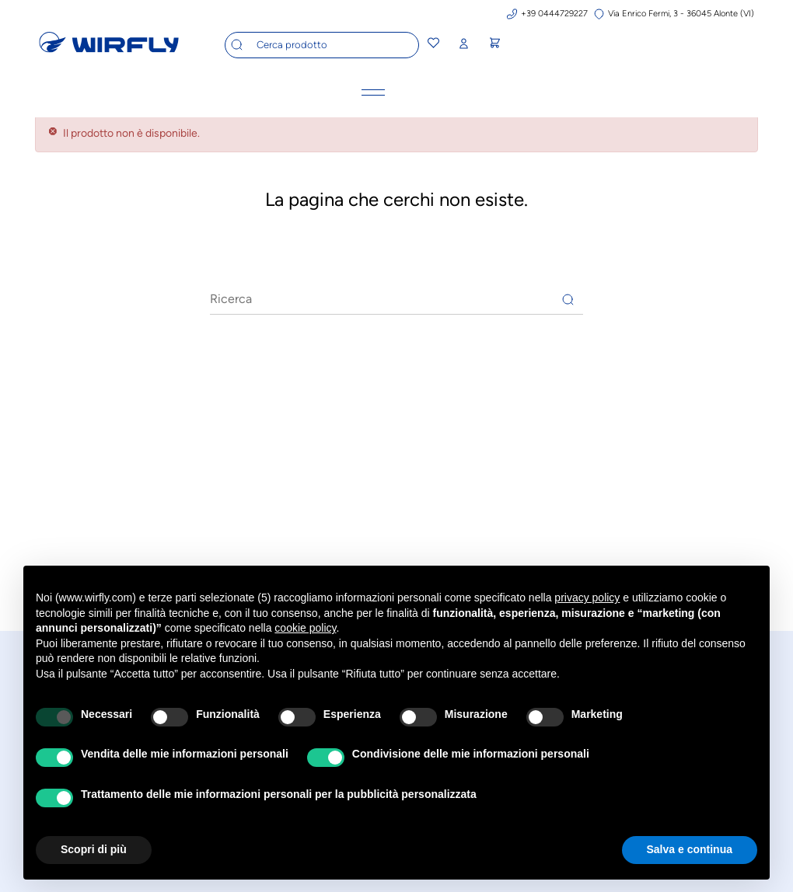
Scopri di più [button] (94, 849)
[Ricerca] (396, 299)
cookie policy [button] (305, 628)
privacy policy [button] (587, 597)
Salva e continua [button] (689, 849)
